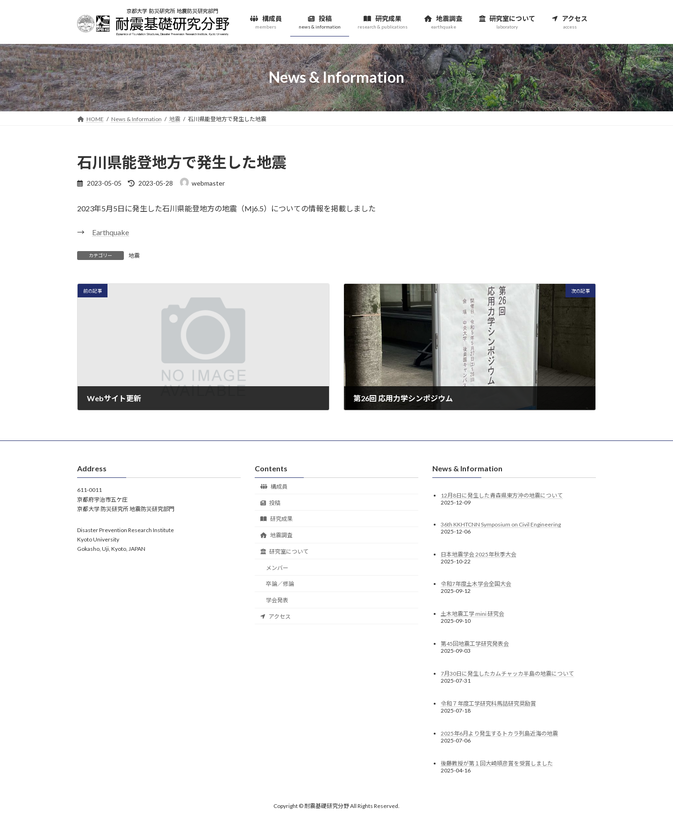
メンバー (277, 567)
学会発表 (277, 600)
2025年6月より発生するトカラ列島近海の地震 (499, 733)
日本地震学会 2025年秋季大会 (478, 553)
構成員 (273, 486)
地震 (134, 255)
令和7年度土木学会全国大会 (476, 583)
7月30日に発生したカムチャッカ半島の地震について (507, 673)
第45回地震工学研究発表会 (475, 643)
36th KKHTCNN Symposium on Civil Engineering (501, 523)
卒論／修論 (280, 583)
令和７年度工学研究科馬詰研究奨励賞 (488, 703)
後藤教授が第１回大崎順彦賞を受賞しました (497, 763)
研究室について (284, 551)
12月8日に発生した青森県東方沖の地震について (502, 494)
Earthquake (110, 232)
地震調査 (276, 535)
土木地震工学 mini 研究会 (472, 613)
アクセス (275, 616)
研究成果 (276, 518)
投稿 (270, 502)
